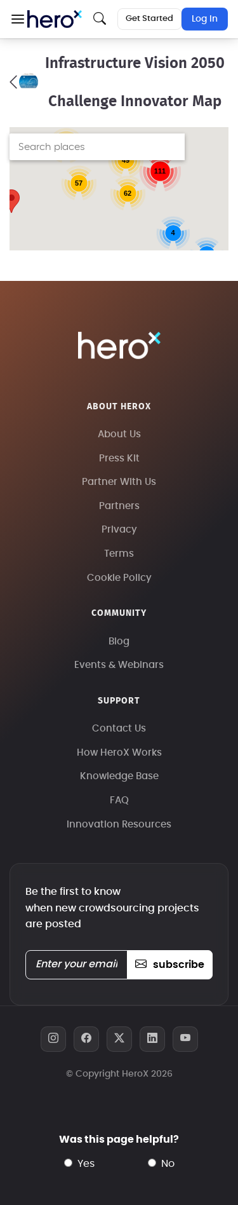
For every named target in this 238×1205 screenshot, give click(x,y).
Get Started (149, 19)
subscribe (169, 964)
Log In (205, 19)
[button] (17, 19)
